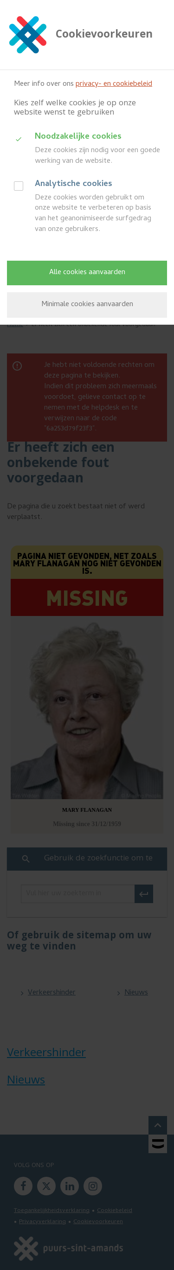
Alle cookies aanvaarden (87, 273)
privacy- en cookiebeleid (114, 84)
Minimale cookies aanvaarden (87, 305)
